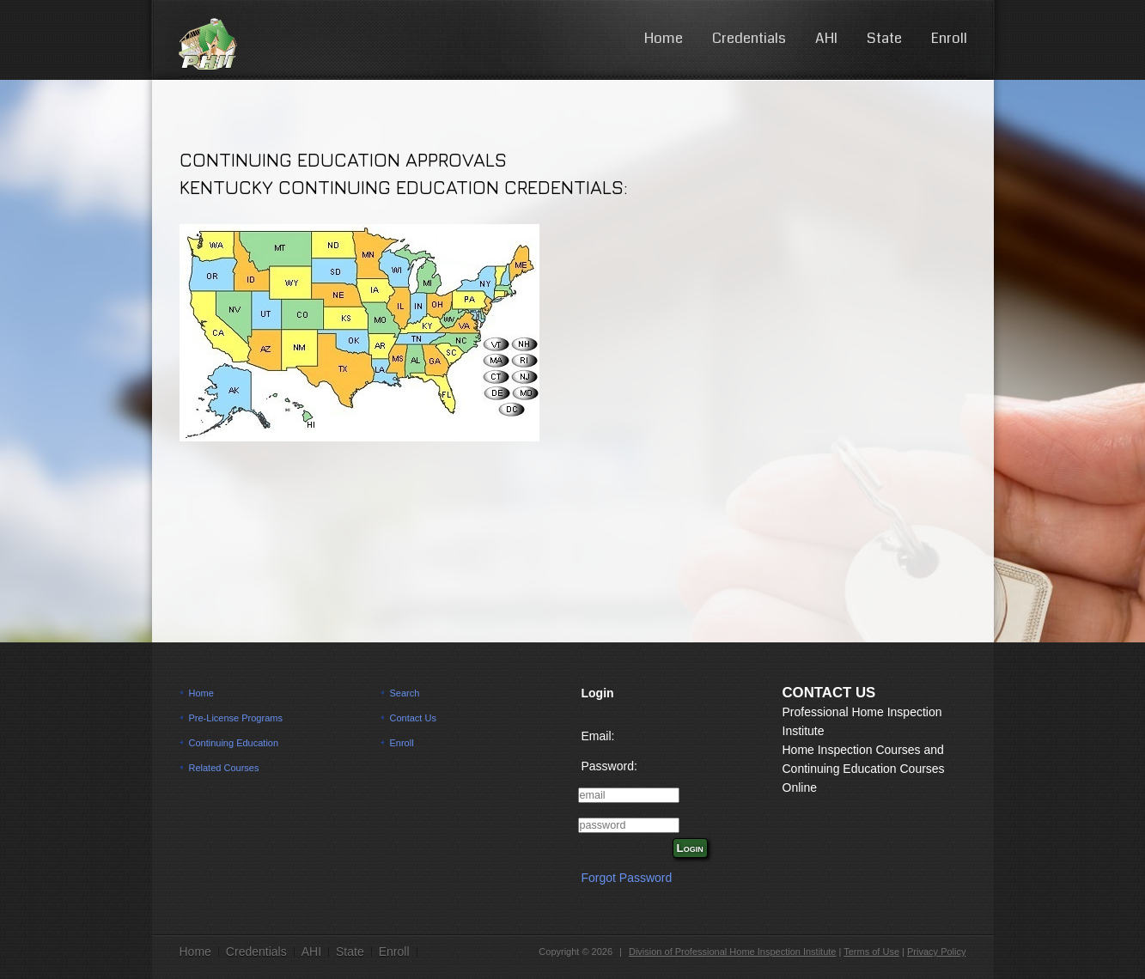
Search (405, 693)
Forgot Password (627, 878)
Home (663, 38)
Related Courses (224, 768)
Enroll (949, 38)
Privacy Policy (936, 951)
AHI (826, 38)
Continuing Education (234, 743)
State (884, 38)
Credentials (749, 38)
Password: (609, 766)
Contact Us (413, 718)
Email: (598, 736)
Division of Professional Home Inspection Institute (733, 951)
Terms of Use (871, 951)
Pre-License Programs (236, 718)
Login (690, 848)
